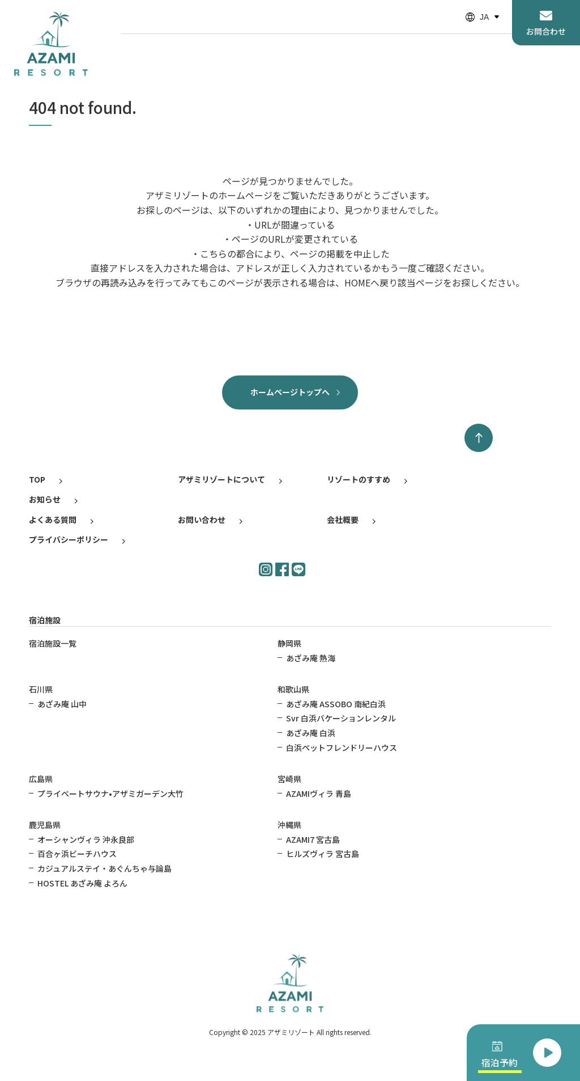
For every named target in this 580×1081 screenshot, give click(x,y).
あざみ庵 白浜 (310, 732)
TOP (37, 479)
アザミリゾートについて (221, 479)
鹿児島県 (45, 824)
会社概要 (343, 519)
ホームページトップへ (290, 392)
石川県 (41, 689)
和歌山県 (293, 689)
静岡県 (289, 643)
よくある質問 (52, 519)
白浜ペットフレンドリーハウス (341, 747)
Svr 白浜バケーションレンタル (341, 718)
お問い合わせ (201, 519)
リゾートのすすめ (358, 479)
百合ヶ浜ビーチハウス (77, 853)
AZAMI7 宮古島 (313, 839)
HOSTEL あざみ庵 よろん (82, 883)
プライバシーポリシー (68, 539)
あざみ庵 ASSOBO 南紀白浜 (336, 704)
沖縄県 (289, 824)
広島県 (41, 778)
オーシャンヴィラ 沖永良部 (85, 839)
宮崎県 (289, 778)
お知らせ (45, 499)
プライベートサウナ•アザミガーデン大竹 (110, 793)
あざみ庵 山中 (62, 704)
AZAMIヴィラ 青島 (318, 793)
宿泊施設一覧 (52, 643)
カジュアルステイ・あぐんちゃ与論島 (104, 868)
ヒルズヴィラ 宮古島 (322, 853)
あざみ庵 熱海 (310, 658)
